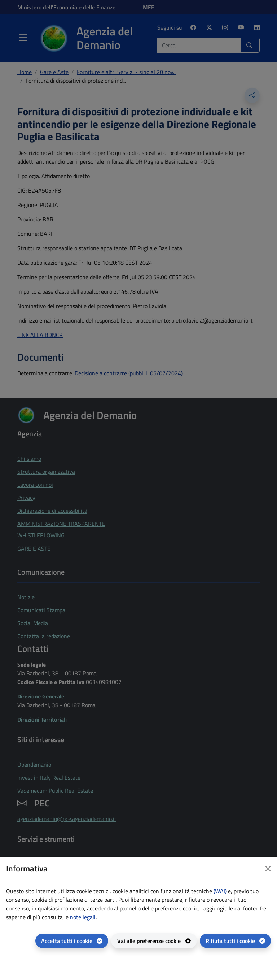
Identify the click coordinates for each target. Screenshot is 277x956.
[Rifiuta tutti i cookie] (235, 941)
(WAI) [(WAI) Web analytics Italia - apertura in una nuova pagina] (220, 891)
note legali (83, 917)
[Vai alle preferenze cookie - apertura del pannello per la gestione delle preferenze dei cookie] (154, 940)
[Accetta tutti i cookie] (71, 941)
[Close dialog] (268, 868)
